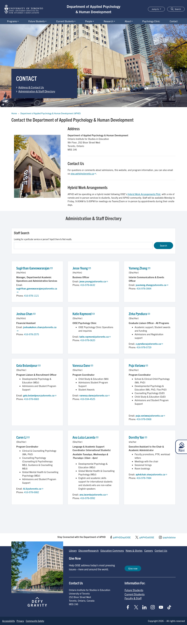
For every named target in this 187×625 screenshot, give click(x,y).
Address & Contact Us (31, 87)
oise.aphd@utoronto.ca (83, 173)
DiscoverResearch (88, 550)
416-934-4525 (87, 398)
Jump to (155, 9)
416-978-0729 (144, 347)
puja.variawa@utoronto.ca (150, 415)
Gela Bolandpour (28, 365)
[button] (176, 9)
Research (108, 21)
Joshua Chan (26, 313)
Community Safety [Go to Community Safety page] (35, 620)
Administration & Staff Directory (36, 91)
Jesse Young (81, 268)
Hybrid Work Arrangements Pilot (144, 194)
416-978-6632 (87, 284)
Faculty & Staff (133, 598)
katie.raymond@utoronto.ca (95, 336)
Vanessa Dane (83, 365)
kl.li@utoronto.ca (33, 488)
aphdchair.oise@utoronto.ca (151, 474)
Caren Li (23, 437)
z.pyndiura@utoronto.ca (149, 343)
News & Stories (134, 550)
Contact (174, 21)
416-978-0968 (144, 419)
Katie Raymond (83, 313)
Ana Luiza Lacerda (85, 437)
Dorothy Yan (138, 437)
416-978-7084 (144, 477)
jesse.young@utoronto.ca (93, 281)
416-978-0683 (31, 398)
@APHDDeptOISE (122, 537)
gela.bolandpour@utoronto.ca (40, 395)
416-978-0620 (87, 340)
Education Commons (112, 550)
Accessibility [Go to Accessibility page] (8, 620)
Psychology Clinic (151, 21)
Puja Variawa (138, 365)
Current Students (65, 21)
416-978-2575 (31, 334)
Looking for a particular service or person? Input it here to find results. (43, 239)
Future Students (36, 21)
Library (73, 550)
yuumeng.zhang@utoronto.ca (152, 284)
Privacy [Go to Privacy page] (20, 620)
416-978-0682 (31, 492)
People (88, 21)
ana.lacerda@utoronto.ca (93, 494)
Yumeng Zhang (140, 268)
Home (14, 113)
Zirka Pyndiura (139, 313)
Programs (12, 21)
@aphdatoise (169, 537)
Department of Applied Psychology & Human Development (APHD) (50, 113)
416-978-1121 (31, 295)
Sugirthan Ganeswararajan (34, 268)
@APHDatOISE (146, 537)
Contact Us (161, 550)
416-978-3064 (144, 288)
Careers (148, 550)
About (128, 21)
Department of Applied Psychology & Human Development (93, 9)
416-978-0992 (87, 498)
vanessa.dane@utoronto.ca (94, 395)
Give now (132, 568)
